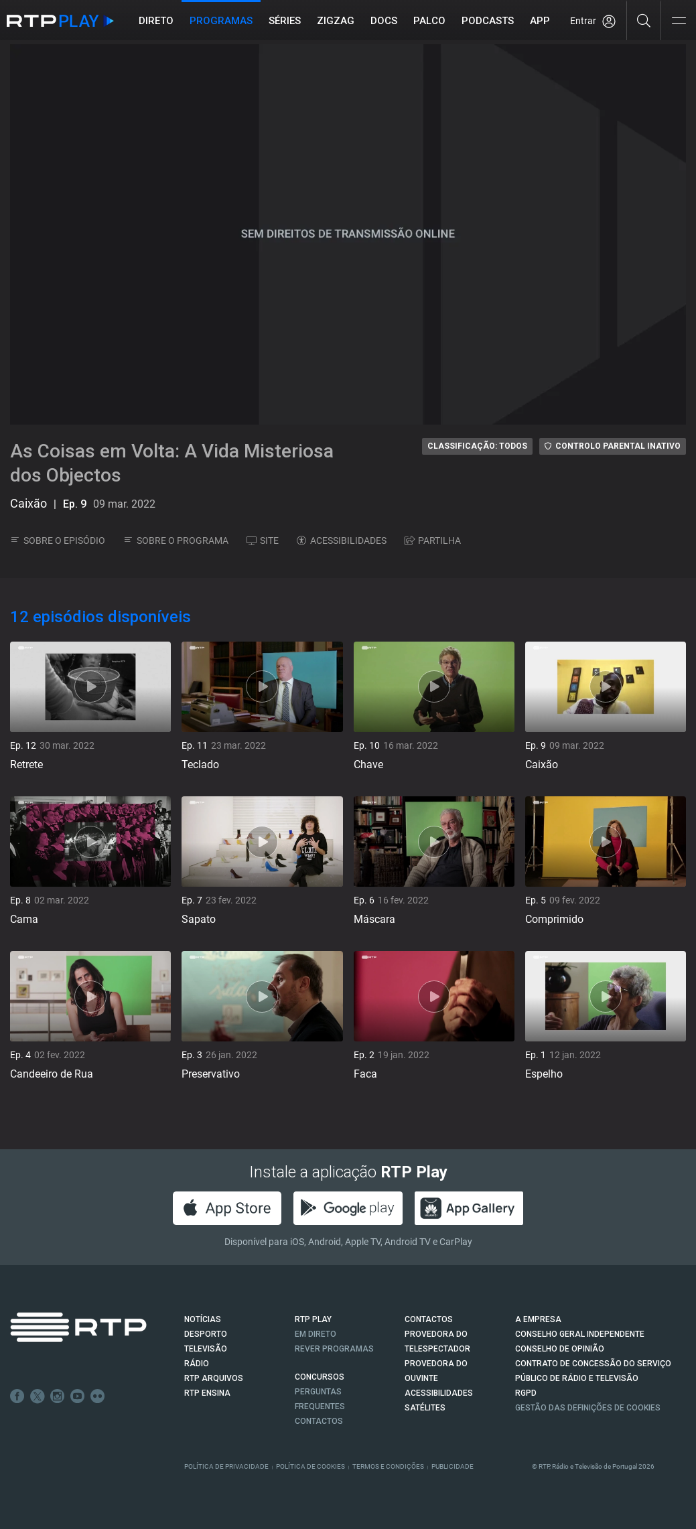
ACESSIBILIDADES (342, 540)
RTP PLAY (313, 1319)
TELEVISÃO (205, 1349)
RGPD (526, 1393)
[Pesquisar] (644, 20)
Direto (156, 21)
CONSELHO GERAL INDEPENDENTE (579, 1334)
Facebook (17, 1396)
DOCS (383, 21)
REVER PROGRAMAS (334, 1349)
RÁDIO (196, 1363)
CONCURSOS (319, 1377)
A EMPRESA (538, 1319)
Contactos (319, 1421)
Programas (221, 21)
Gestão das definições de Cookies (587, 1407)
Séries (285, 21)
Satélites (425, 1407)
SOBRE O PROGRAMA (175, 540)
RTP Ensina (207, 1393)
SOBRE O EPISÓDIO (57, 540)
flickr (97, 1396)
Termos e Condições (388, 1466)
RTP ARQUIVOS (213, 1378)
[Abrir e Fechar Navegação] (678, 22)
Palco (429, 21)
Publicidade (452, 1466)
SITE (263, 540)
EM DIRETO (315, 1334)
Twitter (37, 1396)
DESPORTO (205, 1334)
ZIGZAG (335, 21)
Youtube (77, 1396)
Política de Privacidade (226, 1466)
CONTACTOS (429, 1319)
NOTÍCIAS (202, 1319)
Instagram (57, 1396)
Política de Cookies (310, 1466)
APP (540, 21)
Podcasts (488, 21)
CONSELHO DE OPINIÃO (559, 1349)
